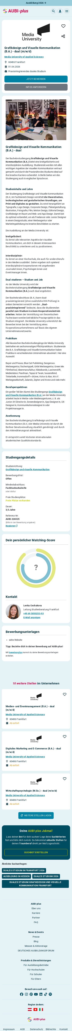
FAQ (36, 908)
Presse (36, 922)
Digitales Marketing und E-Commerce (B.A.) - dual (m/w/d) (33, 736)
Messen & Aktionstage (36, 931)
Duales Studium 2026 (46, 861)
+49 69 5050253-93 (33, 613)
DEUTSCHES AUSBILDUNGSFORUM (36, 936)
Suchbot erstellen (36, 838)
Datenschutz (36, 1014)
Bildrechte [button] (51, 1014)
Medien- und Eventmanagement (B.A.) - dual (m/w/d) (30, 693)
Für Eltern (36, 964)
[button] (66, 11)
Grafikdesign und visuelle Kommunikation (28, 469)
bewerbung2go (15, 652)
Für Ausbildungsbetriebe (36, 950)
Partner (36, 903)
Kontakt (63, 1014)
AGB (22, 1014)
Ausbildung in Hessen (16, 861)
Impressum (9, 1014)
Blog (36, 927)
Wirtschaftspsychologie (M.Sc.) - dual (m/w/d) (31, 776)
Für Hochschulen (36, 955)
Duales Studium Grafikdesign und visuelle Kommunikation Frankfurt (35, 869)
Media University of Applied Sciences (24, 57)
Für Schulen (36, 960)
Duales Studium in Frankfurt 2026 (24, 856)
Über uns (36, 894)
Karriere (36, 898)
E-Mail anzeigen (32, 617)
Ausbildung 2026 (36, 3)
